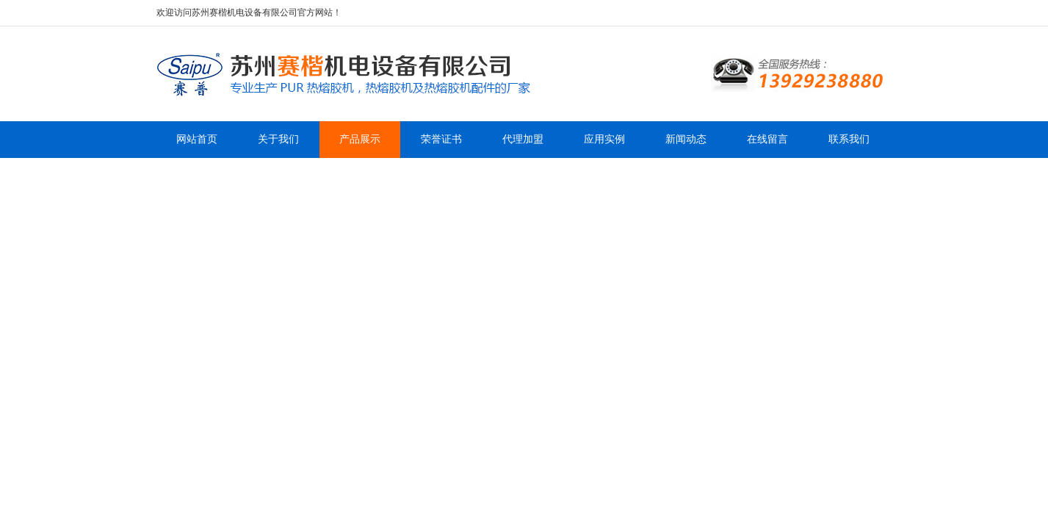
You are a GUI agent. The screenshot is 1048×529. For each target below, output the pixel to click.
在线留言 (767, 139)
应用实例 (604, 139)
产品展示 (359, 139)
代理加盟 (522, 139)
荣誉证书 (441, 139)
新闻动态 (686, 139)
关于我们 (278, 139)
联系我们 (849, 139)
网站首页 (196, 139)
